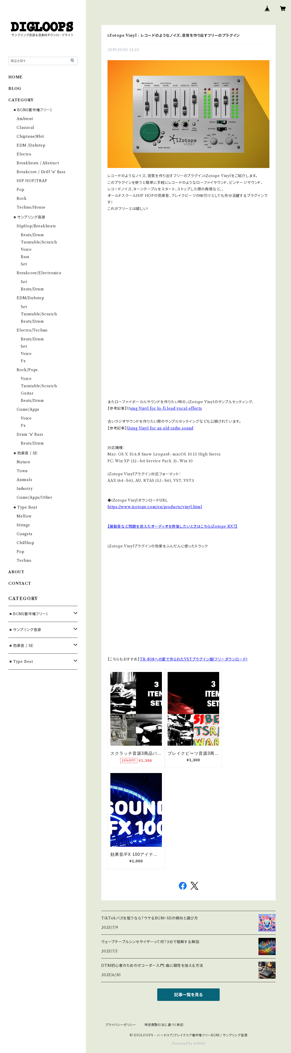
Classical (25, 127)
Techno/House (31, 207)
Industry (25, 488)
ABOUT (16, 572)
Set (24, 264)
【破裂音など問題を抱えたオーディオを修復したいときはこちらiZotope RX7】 (172, 526)
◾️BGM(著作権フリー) (32, 110)
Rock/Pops (27, 369)
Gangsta (25, 534)
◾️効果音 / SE (25, 453)
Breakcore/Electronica (39, 273)
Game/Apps (28, 409)
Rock (22, 198)
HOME (15, 77)
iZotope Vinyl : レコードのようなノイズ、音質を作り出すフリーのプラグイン (173, 35)
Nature (23, 462)
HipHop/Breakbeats (36, 226)
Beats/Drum (32, 235)
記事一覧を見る (188, 994)
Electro (24, 154)
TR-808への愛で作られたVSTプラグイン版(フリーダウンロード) (194, 659)
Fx (23, 361)
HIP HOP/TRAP (32, 180)
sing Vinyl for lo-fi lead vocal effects (166, 408)
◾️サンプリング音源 (28, 217)
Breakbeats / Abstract (38, 163)
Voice (26, 249)
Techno (24, 560)
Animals (24, 479)
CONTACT (19, 583)
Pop (20, 189)
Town (22, 471)
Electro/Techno (32, 330)
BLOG (14, 88)
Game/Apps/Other (34, 497)
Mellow (24, 516)
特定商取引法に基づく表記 (164, 1025)
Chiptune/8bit (30, 136)
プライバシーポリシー (120, 1025)
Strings (23, 525)
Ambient (25, 118)
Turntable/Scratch (39, 242)
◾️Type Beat (24, 507)
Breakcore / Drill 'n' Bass (41, 172)
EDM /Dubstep (31, 145)
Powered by (188, 1043)
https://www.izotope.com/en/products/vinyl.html (154, 506)
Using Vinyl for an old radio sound (160, 428)
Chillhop (25, 542)
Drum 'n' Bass (30, 434)
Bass (25, 256)
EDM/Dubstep (30, 298)
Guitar (27, 393)
